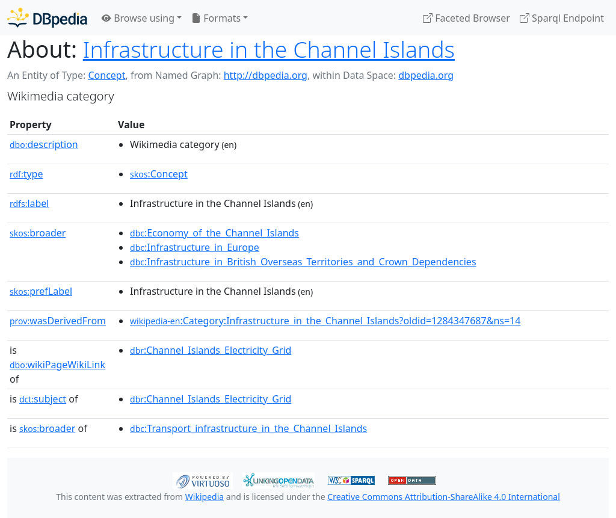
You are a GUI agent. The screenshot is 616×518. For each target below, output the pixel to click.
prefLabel (41, 291)
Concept (106, 75)
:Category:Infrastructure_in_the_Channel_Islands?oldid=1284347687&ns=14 (325, 320)
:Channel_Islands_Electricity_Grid (210, 350)
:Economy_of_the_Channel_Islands (214, 232)
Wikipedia (204, 496)
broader (38, 232)
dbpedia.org (426, 75)
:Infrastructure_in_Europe (194, 247)
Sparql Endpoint (562, 18)
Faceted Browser (466, 18)
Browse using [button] (138, 18)
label (29, 203)
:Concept (159, 173)
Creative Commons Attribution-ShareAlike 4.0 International (443, 496)
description (44, 144)
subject (42, 398)
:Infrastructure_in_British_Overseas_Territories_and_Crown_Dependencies (303, 261)
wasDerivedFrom (58, 320)
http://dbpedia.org (265, 75)
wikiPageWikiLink (57, 364)
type (26, 173)
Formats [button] (216, 18)
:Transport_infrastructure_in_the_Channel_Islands (248, 428)
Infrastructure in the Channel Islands (269, 49)
